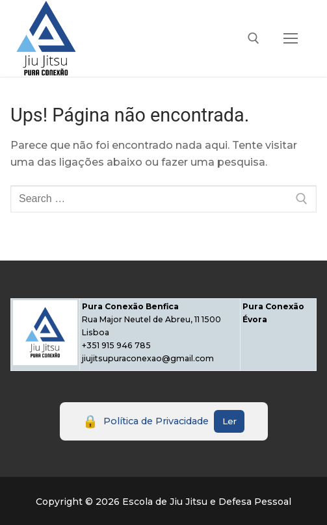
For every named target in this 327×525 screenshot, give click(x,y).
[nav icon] (290, 38)
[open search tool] (253, 38)
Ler (229, 421)
